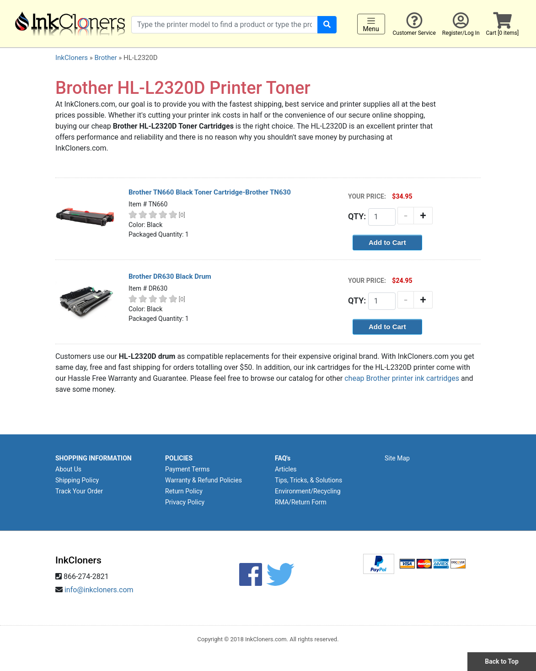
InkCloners (71, 58)
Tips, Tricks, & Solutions (308, 480)
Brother (105, 58)
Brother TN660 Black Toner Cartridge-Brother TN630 (210, 192)
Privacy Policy (184, 502)
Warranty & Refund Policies (203, 480)
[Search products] (224, 24)
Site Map (397, 458)
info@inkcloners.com (99, 589)
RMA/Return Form (301, 502)
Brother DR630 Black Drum (170, 276)
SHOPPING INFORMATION (93, 458)
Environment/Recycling (308, 491)
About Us (68, 469)
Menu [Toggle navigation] (371, 24)
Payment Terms (187, 469)
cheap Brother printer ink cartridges (401, 378)
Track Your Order (79, 491)
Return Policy (184, 491)
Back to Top (502, 661)
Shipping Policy (77, 480)
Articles (286, 469)
